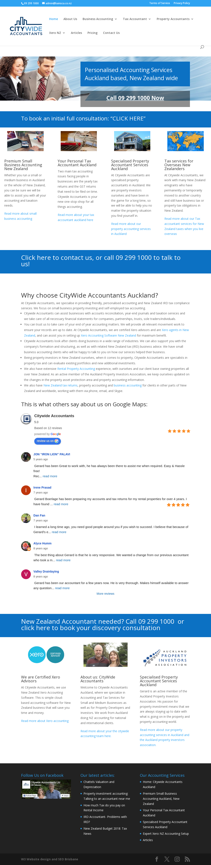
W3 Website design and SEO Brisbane (49, 859)
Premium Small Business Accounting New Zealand (23, 164)
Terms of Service (159, 3)
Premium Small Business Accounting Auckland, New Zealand (161, 798)
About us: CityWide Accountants (97, 678)
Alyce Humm (42, 543)
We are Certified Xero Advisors (40, 678)
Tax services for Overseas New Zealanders (178, 164)
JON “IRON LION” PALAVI (51, 454)
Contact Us (111, 33)
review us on (47, 441)
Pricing (93, 33)
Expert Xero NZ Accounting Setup (166, 834)
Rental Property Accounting (76, 369)
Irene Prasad (42, 487)
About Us (70, 19)
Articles (76, 33)
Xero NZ (55, 33)
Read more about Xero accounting (45, 721)
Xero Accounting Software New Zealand (108, 335)
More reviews (105, 593)
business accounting (128, 385)
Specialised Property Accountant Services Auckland (130, 164)
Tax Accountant (135, 19)
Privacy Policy (182, 3)
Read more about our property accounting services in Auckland (131, 229)
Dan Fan (39, 515)
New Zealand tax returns (60, 385)
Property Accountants (173, 19)
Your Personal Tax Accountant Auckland (77, 162)
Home (53, 19)
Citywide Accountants (54, 416)
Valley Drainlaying (46, 571)
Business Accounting (98, 19)
